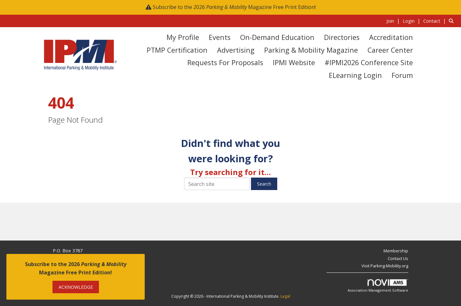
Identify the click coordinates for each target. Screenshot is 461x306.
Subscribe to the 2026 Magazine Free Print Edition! (234, 7)
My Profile (182, 37)
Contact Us (398, 258)
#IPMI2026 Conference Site (369, 62)
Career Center (390, 50)
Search (264, 184)
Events (219, 37)
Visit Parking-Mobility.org (384, 266)
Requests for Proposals (225, 62)
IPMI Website (294, 62)
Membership (396, 251)
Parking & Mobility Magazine (311, 50)
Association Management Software (378, 286)
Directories (342, 37)
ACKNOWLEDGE (76, 287)
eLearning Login (355, 75)
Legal (285, 296)
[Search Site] (452, 20)
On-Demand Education (277, 37)
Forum (402, 75)
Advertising (236, 50)
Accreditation (391, 37)
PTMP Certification (177, 50)
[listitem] (393, 20)
